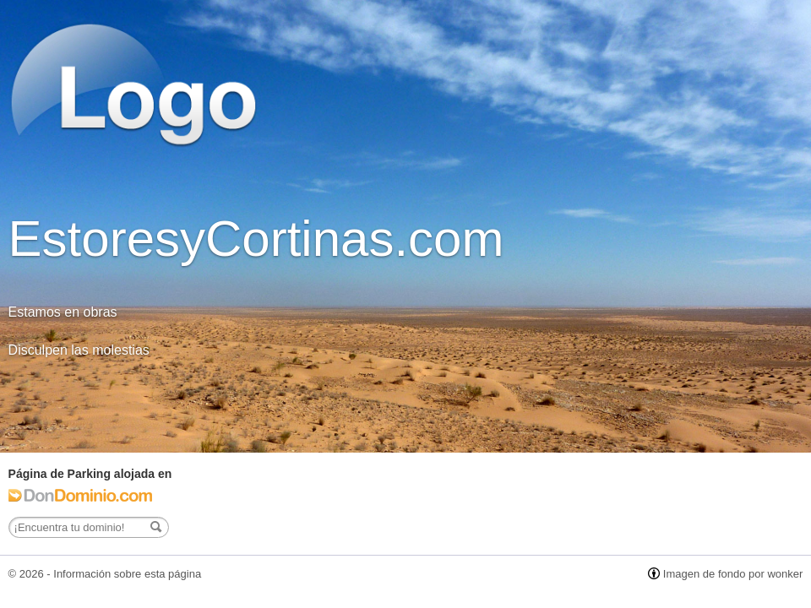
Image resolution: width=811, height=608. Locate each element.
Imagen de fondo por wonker (733, 573)
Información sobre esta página (127, 573)
